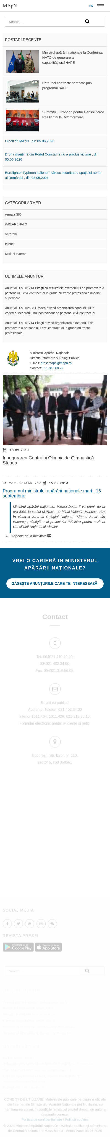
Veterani (11, 234)
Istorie (9, 244)
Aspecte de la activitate (31, 536)
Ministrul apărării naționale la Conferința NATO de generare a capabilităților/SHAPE (72, 57)
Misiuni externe (15, 254)
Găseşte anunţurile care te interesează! (55, 584)
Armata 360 (13, 214)
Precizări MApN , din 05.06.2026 (29, 141)
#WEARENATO (16, 224)
